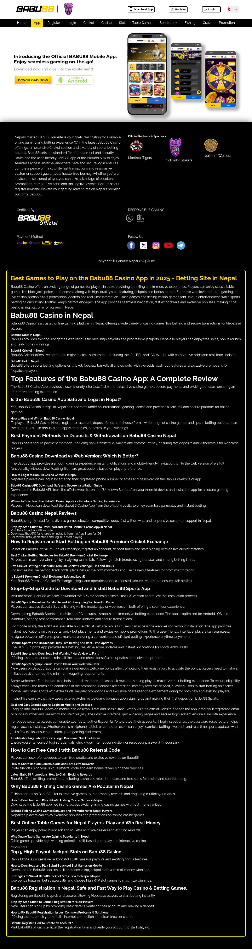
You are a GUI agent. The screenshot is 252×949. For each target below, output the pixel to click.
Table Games (142, 23)
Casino (106, 23)
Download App (141, 9)
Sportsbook (168, 23)
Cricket (88, 23)
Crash (207, 23)
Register (178, 9)
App (37, 23)
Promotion (227, 23)
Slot (122, 23)
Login (210, 9)
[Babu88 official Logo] (37, 224)
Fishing (190, 23)
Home (22, 23)
